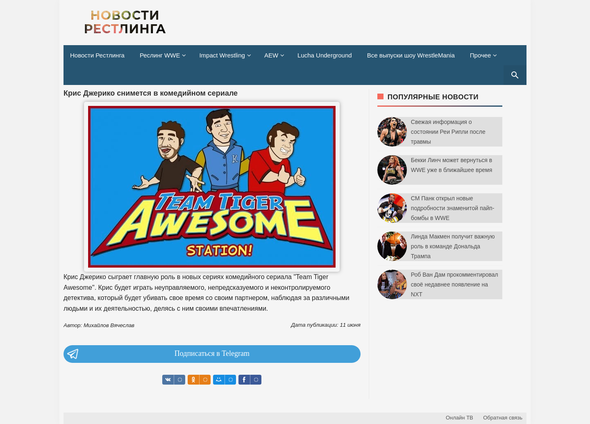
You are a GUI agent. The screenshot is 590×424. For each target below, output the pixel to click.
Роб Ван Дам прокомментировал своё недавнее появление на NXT (454, 284)
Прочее (480, 55)
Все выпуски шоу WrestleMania (411, 55)
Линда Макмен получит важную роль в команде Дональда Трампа (453, 246)
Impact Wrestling (222, 55)
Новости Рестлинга (97, 55)
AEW (271, 55)
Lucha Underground (324, 55)
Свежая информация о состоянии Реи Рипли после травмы (448, 132)
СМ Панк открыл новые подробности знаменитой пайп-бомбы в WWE (453, 208)
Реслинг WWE (160, 55)
